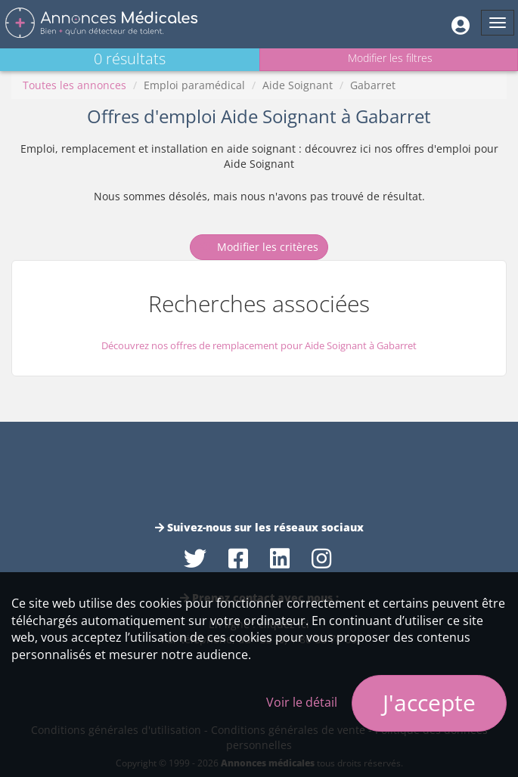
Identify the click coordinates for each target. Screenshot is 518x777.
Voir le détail (301, 702)
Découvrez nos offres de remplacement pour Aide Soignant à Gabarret (259, 345)
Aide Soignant (297, 85)
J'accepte (429, 702)
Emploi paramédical (194, 85)
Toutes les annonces (74, 85)
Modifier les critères (259, 247)
